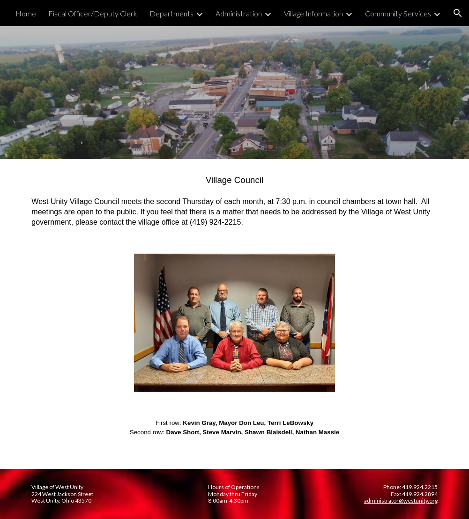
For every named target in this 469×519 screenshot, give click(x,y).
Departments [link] (171, 13)
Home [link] (25, 13)
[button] (458, 13)
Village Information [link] (313, 13)
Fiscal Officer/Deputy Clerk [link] (92, 13)
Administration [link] (239, 13)
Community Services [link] (398, 13)
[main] (234, 200)
